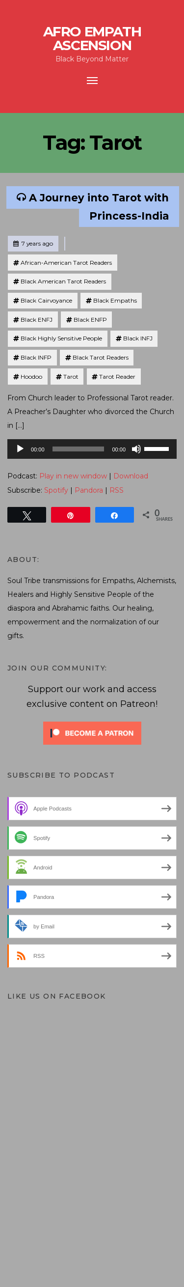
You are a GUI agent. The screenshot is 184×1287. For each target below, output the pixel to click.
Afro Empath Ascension (92, 38)
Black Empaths (115, 300)
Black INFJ (138, 338)
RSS (116, 490)
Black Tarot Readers (101, 357)
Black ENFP (90, 319)
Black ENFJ (37, 319)
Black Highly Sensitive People (61, 338)
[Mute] (136, 449)
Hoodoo (31, 376)
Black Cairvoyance (46, 300)
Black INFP (36, 357)
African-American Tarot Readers (66, 262)
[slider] (79, 449)
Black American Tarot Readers (63, 281)
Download (130, 476)
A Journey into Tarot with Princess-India (99, 206)
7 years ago (33, 241)
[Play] (20, 449)
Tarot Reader (117, 376)
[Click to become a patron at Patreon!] (92, 732)
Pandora (89, 490)
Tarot (71, 376)
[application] (92, 449)
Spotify (56, 490)
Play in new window (73, 476)
